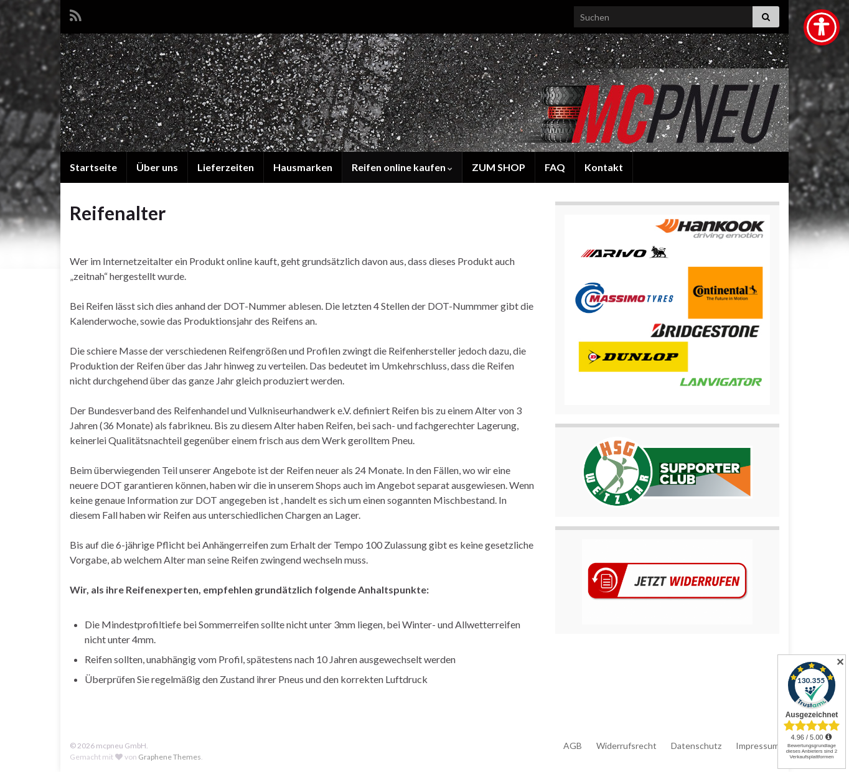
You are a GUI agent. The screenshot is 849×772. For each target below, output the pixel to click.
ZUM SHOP (498, 167)
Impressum (757, 745)
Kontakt (603, 167)
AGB (572, 745)
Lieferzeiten (225, 167)
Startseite (93, 167)
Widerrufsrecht (626, 745)
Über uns (157, 167)
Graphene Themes (169, 756)
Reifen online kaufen (402, 167)
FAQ (555, 167)
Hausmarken (302, 167)
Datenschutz (696, 745)
